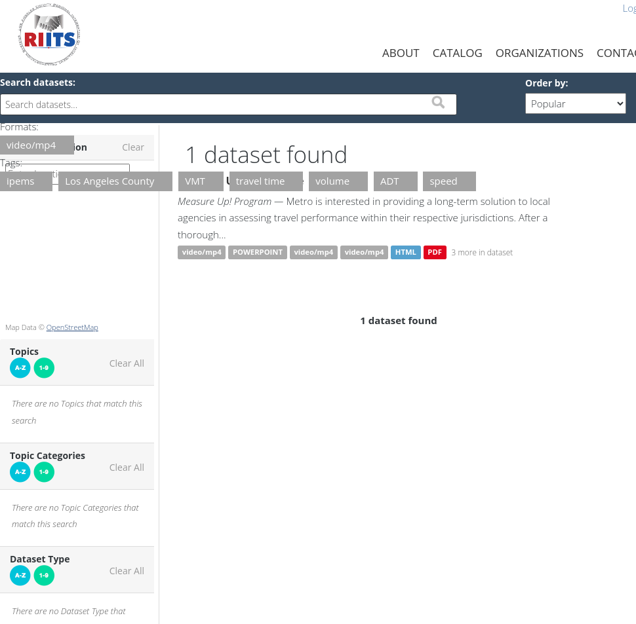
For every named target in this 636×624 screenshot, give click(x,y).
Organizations (540, 52)
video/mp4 (202, 252)
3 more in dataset (482, 252)
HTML (405, 252)
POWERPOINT (258, 252)
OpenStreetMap (72, 327)
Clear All (126, 363)
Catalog (458, 52)
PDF (434, 252)
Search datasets (36, 82)
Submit (438, 102)
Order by (545, 83)
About (401, 52)
